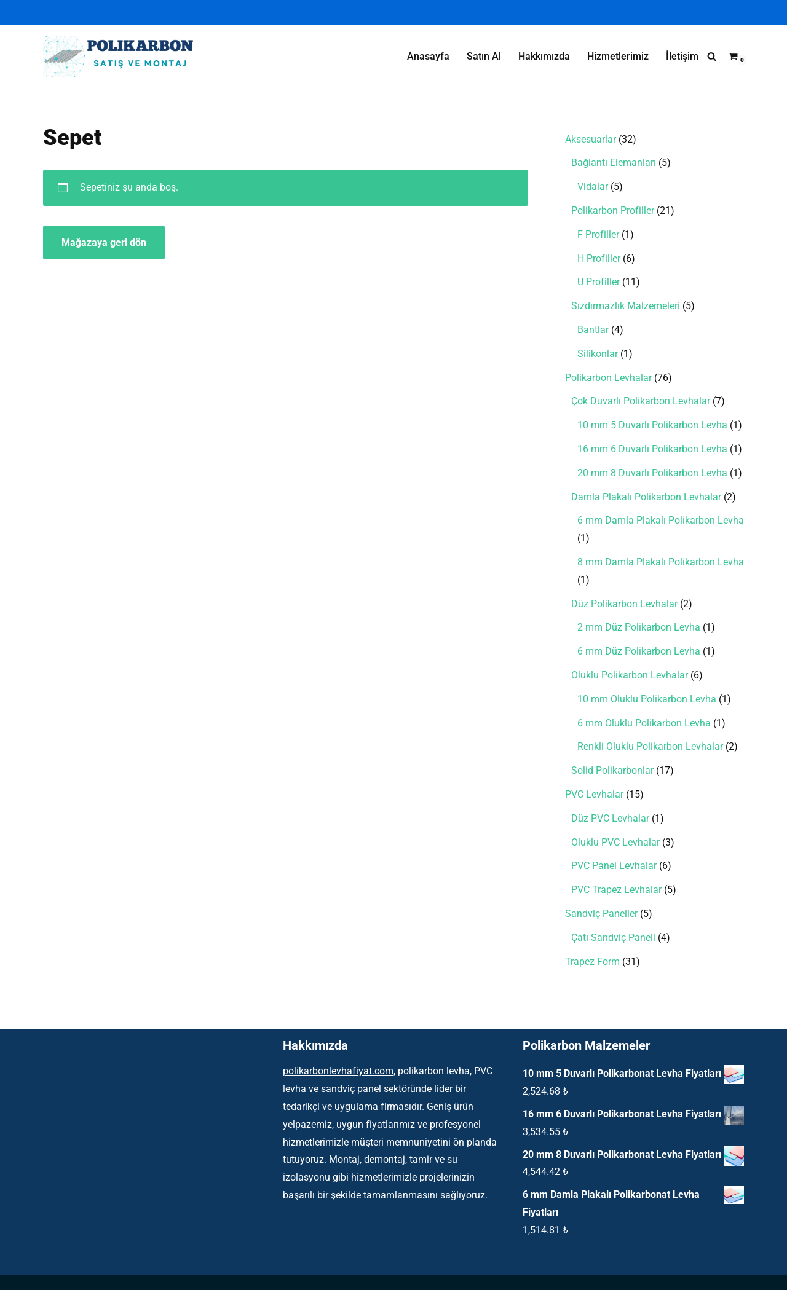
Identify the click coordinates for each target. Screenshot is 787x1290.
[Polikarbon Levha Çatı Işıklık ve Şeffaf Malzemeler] (123, 56)
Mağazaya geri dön (103, 242)
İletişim (682, 56)
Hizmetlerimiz (618, 56)
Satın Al (484, 56)
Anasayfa (428, 56)
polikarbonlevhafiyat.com (338, 1071)
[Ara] (711, 56)
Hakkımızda (544, 56)
